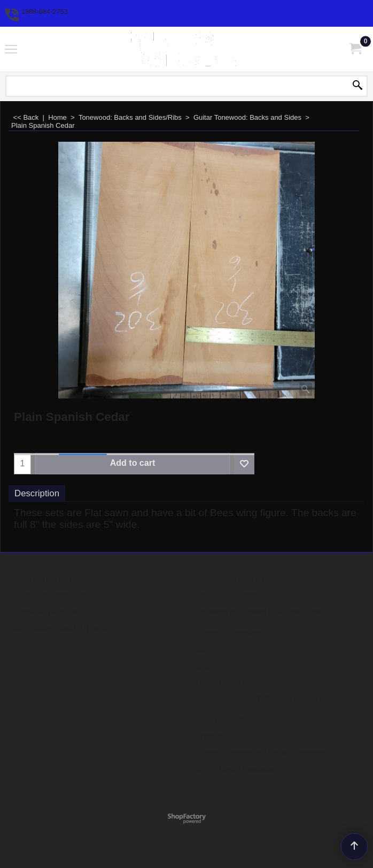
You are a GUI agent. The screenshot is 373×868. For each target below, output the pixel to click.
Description (36, 493)
